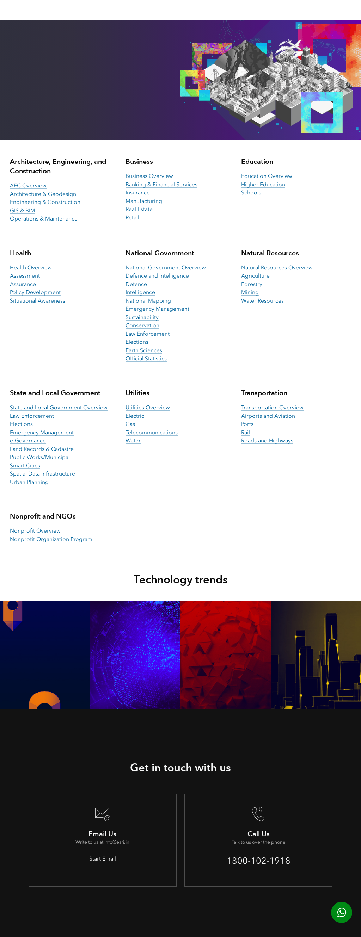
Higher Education (263, 184)
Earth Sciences (144, 350)
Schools (251, 192)
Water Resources (262, 300)
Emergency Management (157, 308)
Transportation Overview (272, 407)
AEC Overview (28, 185)
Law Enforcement (148, 333)
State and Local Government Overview (59, 407)
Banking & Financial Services (161, 184)
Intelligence (140, 292)
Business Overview (149, 176)
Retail (132, 217)
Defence (136, 284)
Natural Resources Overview (277, 267)
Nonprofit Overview (35, 530)
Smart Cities (25, 465)
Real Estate (139, 209)
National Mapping (148, 300)
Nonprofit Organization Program (51, 539)
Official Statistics (146, 358)
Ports (247, 424)
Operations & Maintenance (44, 218)
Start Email (102, 858)
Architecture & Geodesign (43, 194)
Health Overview (31, 267)
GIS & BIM (22, 210)
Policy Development (35, 292)
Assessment (25, 275)
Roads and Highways (267, 440)
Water (133, 440)
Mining (250, 292)
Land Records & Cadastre (42, 449)
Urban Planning (29, 482)
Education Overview (266, 176)
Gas (130, 424)
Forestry (251, 284)
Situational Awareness (37, 300)
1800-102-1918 (258, 860)
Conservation (142, 325)
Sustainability (142, 317)
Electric (135, 415)
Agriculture (255, 275)
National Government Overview (166, 267)
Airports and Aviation (268, 415)
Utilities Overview (148, 407)
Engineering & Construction (45, 202)
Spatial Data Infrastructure (42, 473)
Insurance (138, 192)
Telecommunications (152, 432)
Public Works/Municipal (40, 457)
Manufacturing (144, 201)
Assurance (23, 284)
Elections (137, 342)
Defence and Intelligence (157, 275)
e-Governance (28, 440)
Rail (245, 432)
